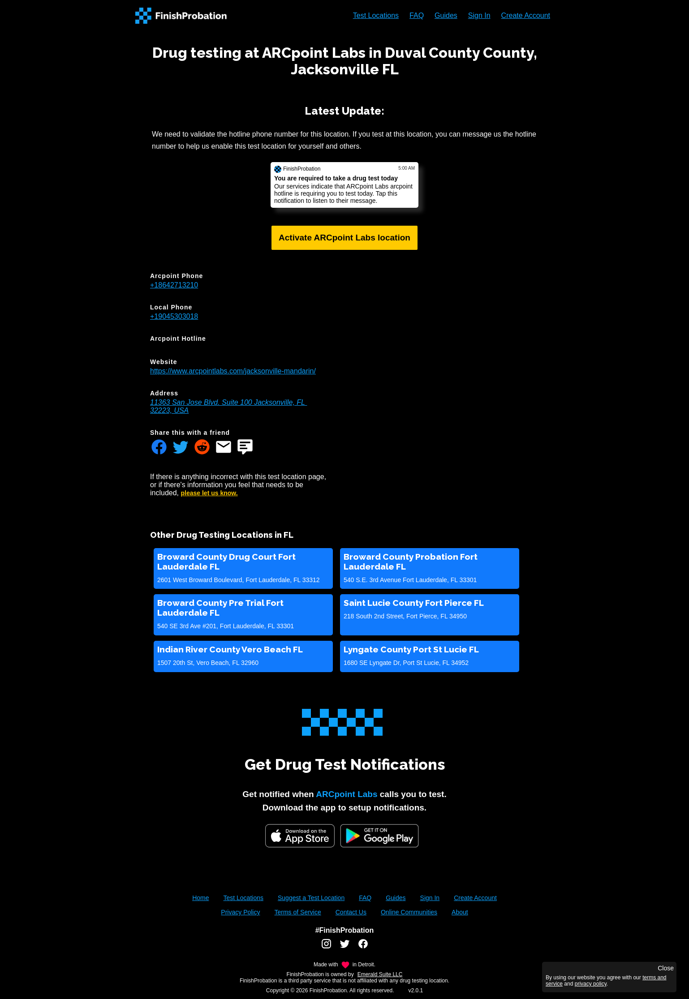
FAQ (416, 15)
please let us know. (209, 493)
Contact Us (351, 912)
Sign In (479, 15)
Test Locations (376, 15)
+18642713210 (174, 285)
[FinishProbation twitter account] (344, 947)
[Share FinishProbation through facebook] (159, 448)
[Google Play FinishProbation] (379, 837)
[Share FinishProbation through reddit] (202, 448)
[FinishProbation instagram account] (326, 947)
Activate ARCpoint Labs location (344, 237)
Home (200, 897)
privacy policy (591, 984)
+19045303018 (174, 316)
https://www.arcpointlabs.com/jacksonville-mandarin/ (233, 371)
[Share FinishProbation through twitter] (180, 448)
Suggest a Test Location (311, 897)
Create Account (525, 15)
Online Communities (409, 912)
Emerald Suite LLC (380, 974)
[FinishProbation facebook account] (363, 947)
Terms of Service (297, 912)
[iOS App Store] (300, 835)
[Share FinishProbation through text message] (245, 448)
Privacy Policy (240, 912)
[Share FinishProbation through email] (224, 448)
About (460, 912)
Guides (446, 15)
